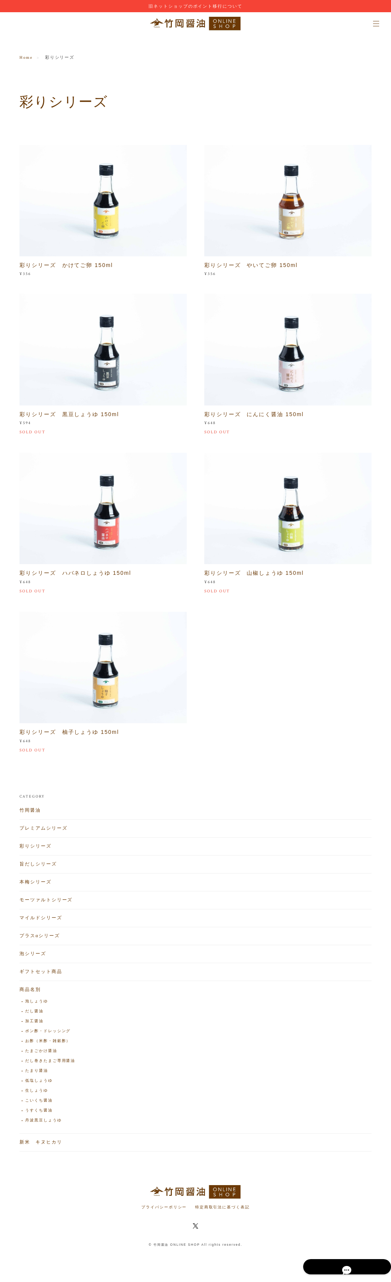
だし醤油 (34, 1014)
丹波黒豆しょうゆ (43, 1123)
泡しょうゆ (36, 1004)
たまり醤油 (36, 1073)
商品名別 (30, 992)
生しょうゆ (36, 1093)
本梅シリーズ (35, 885)
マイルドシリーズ (40, 920)
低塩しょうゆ (39, 1083)
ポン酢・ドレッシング (48, 1033)
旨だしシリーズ (38, 867)
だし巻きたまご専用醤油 (50, 1063)
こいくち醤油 (39, 1103)
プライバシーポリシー (164, 1207)
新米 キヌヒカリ (40, 1145)
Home (26, 57)
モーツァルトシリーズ (46, 903)
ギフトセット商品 (40, 974)
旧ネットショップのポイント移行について (195, 6)
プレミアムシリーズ (43, 831)
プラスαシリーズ (39, 938)
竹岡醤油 (30, 813)
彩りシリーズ (35, 849)
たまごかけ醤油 (41, 1053)
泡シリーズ (32, 956)
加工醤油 (34, 1023)
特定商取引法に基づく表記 (222, 1207)
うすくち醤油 (39, 1113)
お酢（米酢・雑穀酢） (48, 1043)
